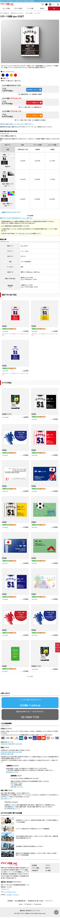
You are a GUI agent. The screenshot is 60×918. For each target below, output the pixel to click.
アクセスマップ (5, 882)
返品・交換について (6, 791)
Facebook (37, 897)
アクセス (47, 858)
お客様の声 (35, 863)
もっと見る (30, 676)
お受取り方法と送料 (26, 233)
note (20, 897)
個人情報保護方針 (20, 893)
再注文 (42, 8)
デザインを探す (18, 8)
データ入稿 (30, 8)
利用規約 (10, 893)
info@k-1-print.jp (30, 698)
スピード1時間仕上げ (34, 102)
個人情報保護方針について (12, 801)
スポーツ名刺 (28, 13)
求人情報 (47, 863)
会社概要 (34, 858)
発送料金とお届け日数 (7, 746)
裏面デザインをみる (5, 218)
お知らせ (47, 861)
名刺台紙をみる (16, 218)
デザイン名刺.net (4, 13)
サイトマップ (49, 893)
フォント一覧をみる (26, 218)
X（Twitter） (28, 897)
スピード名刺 (6, 8)
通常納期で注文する (34, 89)
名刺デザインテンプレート (17, 13)
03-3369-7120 (30, 710)
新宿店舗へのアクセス (12, 765)
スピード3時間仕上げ (34, 115)
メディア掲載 (35, 861)
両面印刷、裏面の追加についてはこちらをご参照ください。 (16, 124)
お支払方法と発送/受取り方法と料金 (11, 736)
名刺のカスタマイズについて (11, 212)
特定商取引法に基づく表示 (35, 893)
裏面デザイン (7, 186)
